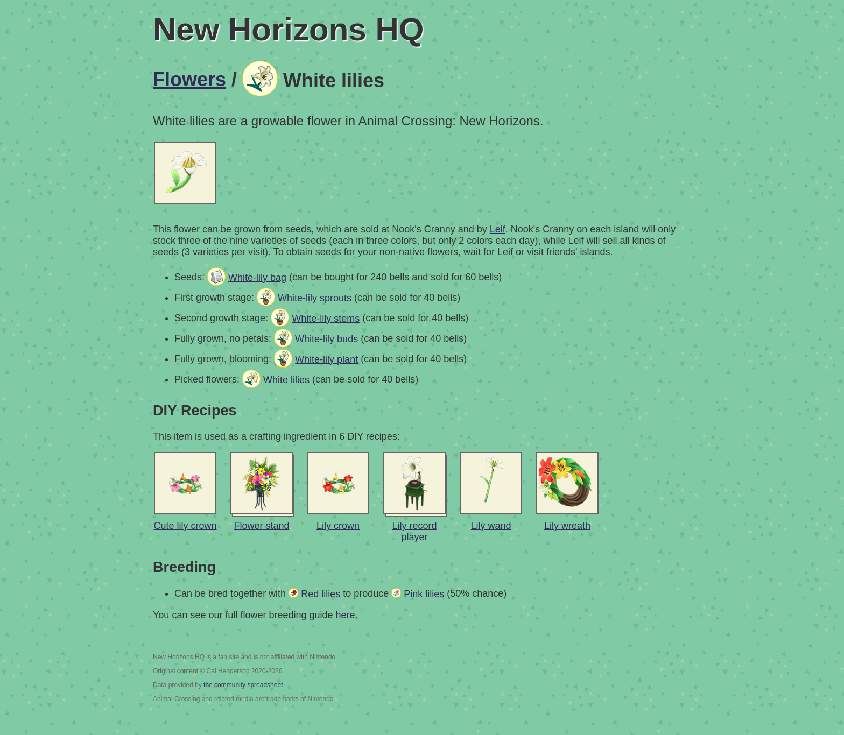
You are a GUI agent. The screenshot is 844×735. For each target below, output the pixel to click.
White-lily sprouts (314, 298)
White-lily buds (326, 339)
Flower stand (261, 525)
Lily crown (338, 525)
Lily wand (490, 525)
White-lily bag (257, 277)
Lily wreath (567, 525)
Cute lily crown (184, 525)
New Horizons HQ (288, 29)
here (345, 615)
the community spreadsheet (243, 685)
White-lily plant (326, 359)
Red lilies (320, 594)
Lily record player (414, 531)
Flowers (189, 79)
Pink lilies (424, 594)
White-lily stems (326, 318)
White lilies (286, 379)
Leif (497, 229)
